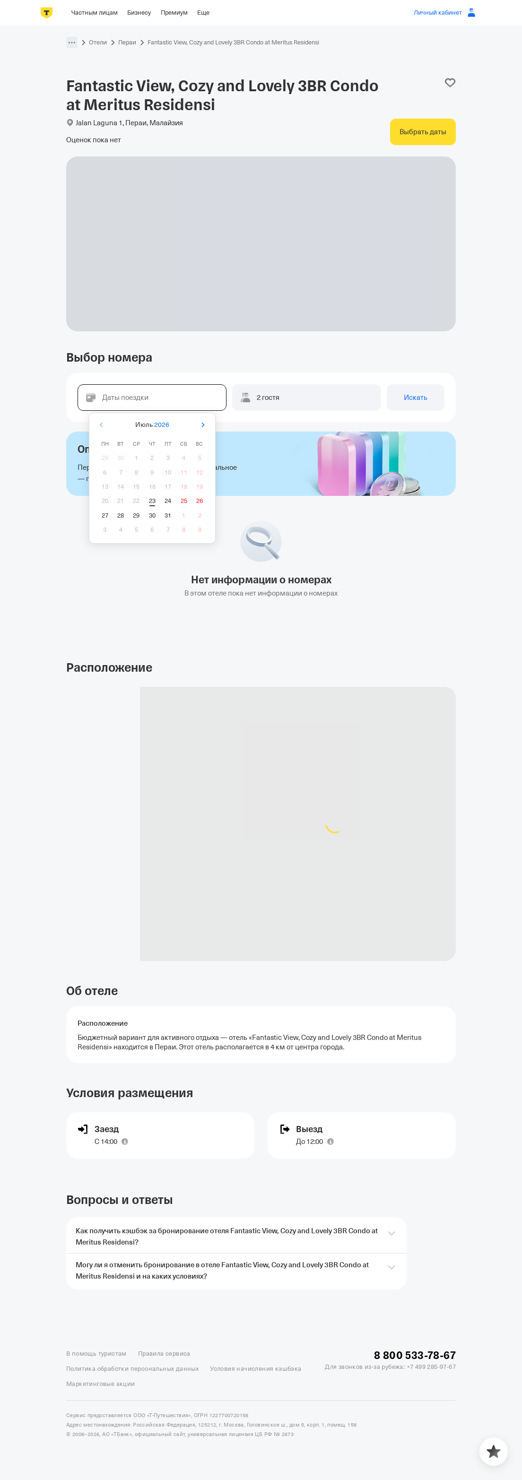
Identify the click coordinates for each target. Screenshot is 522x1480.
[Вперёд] (203, 424)
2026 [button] (161, 424)
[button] (72, 42)
